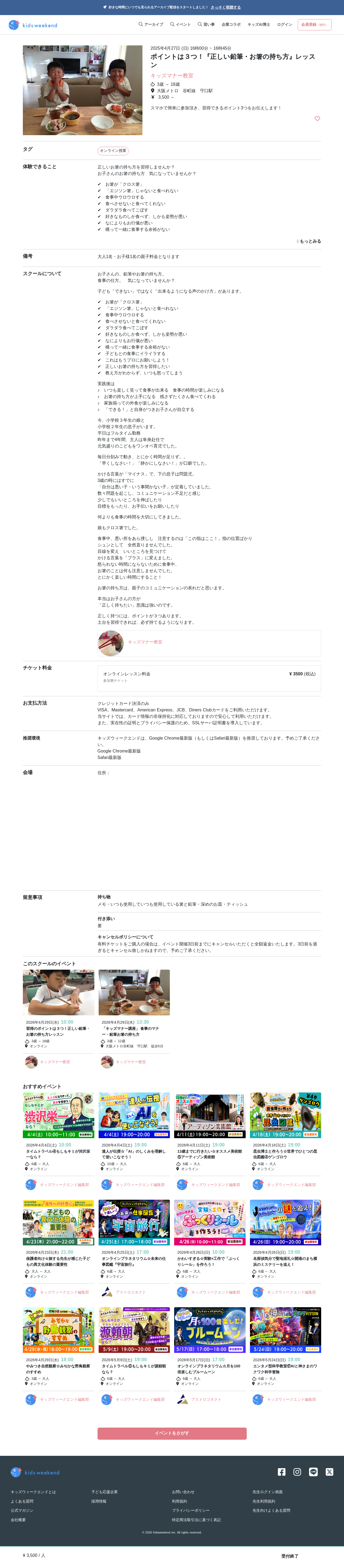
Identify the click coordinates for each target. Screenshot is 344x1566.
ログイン (284, 25)
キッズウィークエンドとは (33, 1492)
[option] (82, 88)
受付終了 (290, 1556)
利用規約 (179, 1501)
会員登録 (314, 25)
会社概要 (18, 1520)
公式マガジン (22, 1511)
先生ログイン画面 (268, 1492)
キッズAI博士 (259, 25)
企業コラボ (231, 25)
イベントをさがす (172, 1433)
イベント (180, 25)
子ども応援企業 (104, 1492)
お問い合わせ (183, 1492)
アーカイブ (151, 25)
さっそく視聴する (226, 8)
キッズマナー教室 (172, 76)
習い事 (206, 25)
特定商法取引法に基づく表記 (196, 1520)
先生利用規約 (264, 1501)
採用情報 (98, 1501)
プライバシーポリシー (191, 1511)
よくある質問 (22, 1501)
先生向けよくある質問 (271, 1511)
